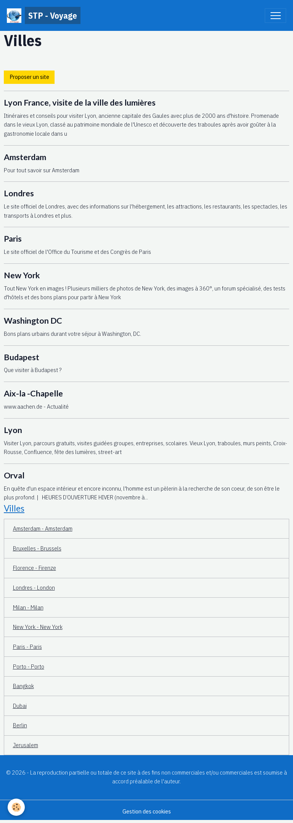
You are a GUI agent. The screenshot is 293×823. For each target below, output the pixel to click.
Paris (13, 239)
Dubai (20, 705)
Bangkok (23, 686)
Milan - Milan (28, 607)
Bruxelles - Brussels (37, 548)
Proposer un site (29, 76)
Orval (14, 475)
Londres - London (34, 587)
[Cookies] (16, 807)
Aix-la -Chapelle (33, 393)
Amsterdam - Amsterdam (42, 528)
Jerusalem (25, 745)
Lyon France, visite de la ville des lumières (80, 102)
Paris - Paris (27, 646)
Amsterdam (25, 157)
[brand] (43, 15)
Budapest (21, 357)
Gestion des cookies (146, 811)
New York (22, 275)
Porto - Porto (28, 666)
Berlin (20, 725)
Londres (19, 193)
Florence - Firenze (34, 567)
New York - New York (38, 626)
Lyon (13, 430)
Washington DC (33, 321)
